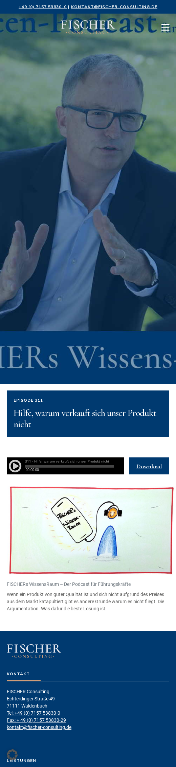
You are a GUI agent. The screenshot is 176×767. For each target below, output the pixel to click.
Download (149, 466)
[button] (12, 755)
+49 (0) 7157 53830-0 (43, 6)
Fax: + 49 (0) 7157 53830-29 (36, 720)
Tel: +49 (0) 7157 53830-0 (33, 713)
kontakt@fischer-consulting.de (114, 6)
